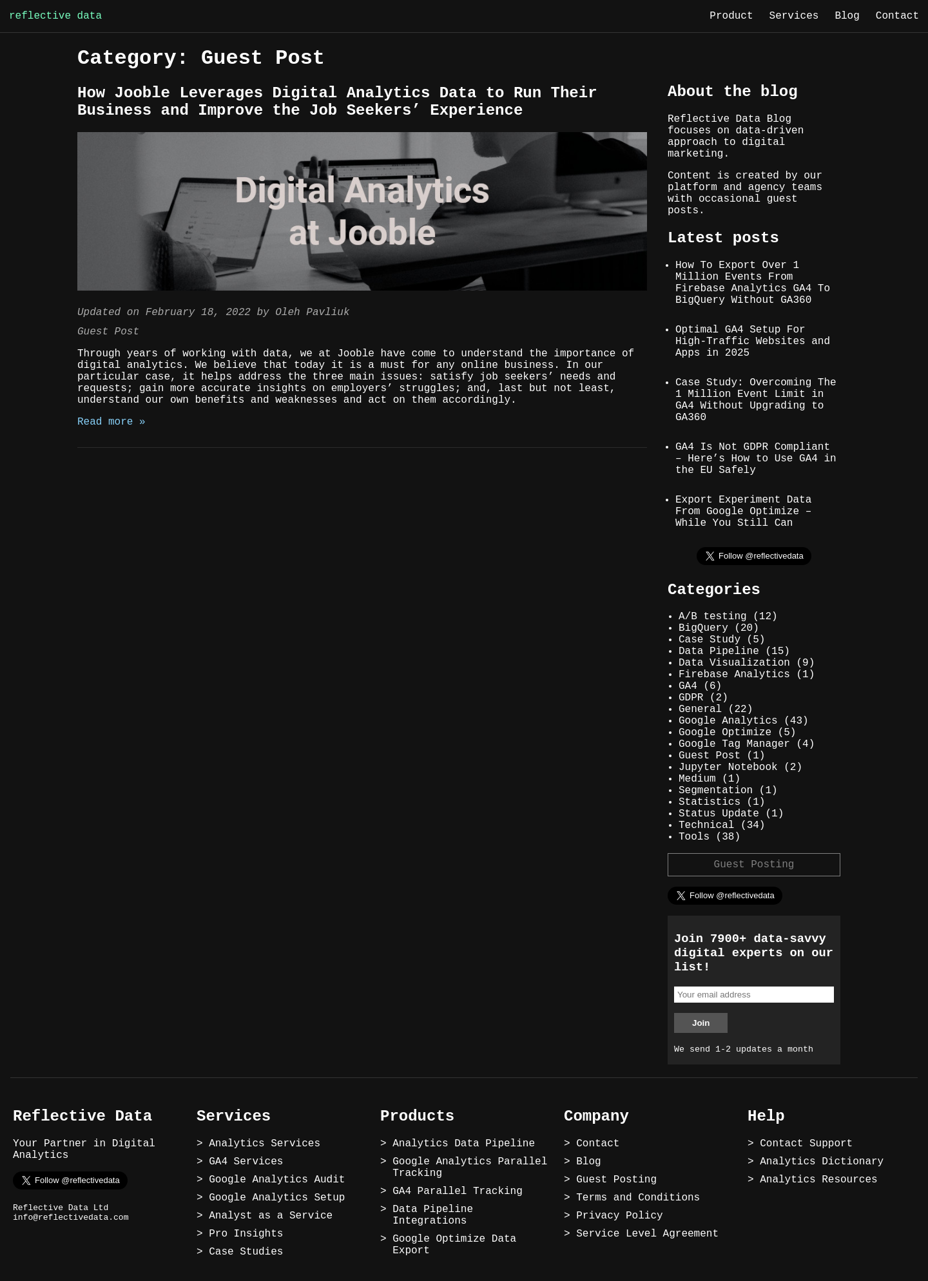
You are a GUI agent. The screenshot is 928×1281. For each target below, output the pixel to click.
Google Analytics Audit (277, 1180)
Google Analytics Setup (277, 1198)
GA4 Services (246, 1162)
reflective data (55, 16)
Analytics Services (264, 1144)
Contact (897, 16)
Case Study (709, 640)
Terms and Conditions (638, 1198)
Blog (847, 16)
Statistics (709, 802)
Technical (706, 825)
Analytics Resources (818, 1180)
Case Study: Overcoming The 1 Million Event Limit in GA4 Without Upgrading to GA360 (755, 400)
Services (794, 16)
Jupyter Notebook (728, 767)
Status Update (719, 814)
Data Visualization (734, 663)
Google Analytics (728, 721)
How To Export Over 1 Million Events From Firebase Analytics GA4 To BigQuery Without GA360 (752, 283)
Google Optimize (725, 732)
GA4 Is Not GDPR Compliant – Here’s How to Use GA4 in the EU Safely (755, 458)
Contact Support (806, 1144)
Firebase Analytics (734, 674)
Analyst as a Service (271, 1216)
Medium (697, 779)
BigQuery (703, 628)
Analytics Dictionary (822, 1162)
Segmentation (716, 790)
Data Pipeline (719, 651)
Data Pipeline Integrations (432, 1215)
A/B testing (713, 616)
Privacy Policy (619, 1216)
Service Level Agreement (647, 1234)
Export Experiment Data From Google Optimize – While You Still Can (743, 511)
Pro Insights (246, 1234)
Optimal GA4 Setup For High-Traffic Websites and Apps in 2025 (752, 341)
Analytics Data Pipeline (463, 1144)
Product (731, 16)
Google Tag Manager (734, 744)
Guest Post (108, 332)
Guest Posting (754, 865)
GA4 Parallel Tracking (457, 1191)
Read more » (111, 422)
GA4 (688, 686)
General (700, 709)
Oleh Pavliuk (312, 312)
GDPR (691, 698)
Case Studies (246, 1252)
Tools (694, 837)
